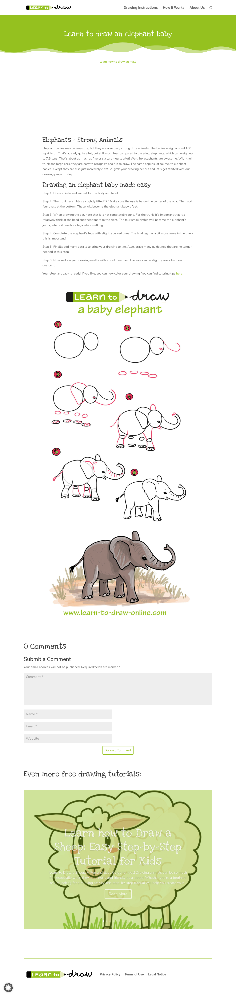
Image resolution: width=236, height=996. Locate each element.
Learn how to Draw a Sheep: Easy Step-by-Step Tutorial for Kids (118, 854)
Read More (118, 901)
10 (132, 921)
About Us (197, 8)
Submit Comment (118, 750)
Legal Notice (157, 974)
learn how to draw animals (118, 62)
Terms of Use (134, 974)
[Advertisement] (118, 96)
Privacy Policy (110, 974)
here (179, 273)
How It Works (174, 8)
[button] (8, 987)
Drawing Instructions (141, 8)
